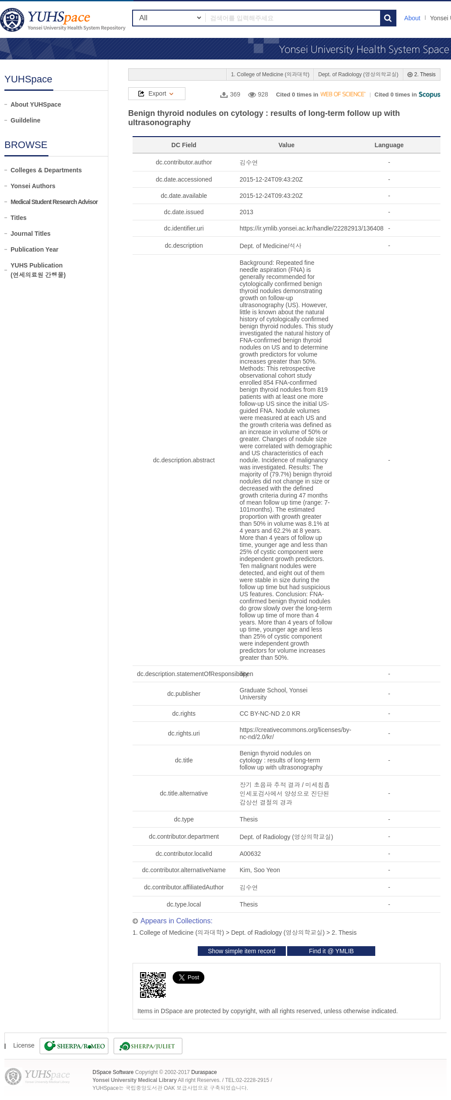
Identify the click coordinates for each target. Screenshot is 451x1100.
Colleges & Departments (46, 170)
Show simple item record (241, 951)
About (412, 18)
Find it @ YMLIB (331, 951)
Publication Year (35, 249)
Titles (18, 217)
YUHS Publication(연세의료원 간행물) (38, 270)
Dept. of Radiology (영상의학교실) (358, 74)
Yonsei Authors (33, 186)
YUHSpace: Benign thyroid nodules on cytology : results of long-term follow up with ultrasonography (64, 19)
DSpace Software (112, 1072)
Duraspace (204, 1072)
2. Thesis (425, 74)
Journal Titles (31, 233)
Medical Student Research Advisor (54, 201)
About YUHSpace (36, 104)
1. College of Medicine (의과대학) (270, 74)
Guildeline (26, 120)
